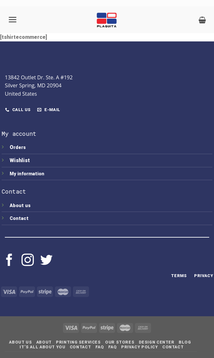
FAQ (99, 347)
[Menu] (13, 19)
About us (20, 205)
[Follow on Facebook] (9, 261)
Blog (185, 342)
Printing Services (78, 342)
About (44, 342)
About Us (20, 342)
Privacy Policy (139, 347)
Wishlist (20, 160)
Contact (19, 218)
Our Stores (119, 342)
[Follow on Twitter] (46, 261)
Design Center (156, 342)
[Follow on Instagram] (28, 261)
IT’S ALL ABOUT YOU (42, 347)
